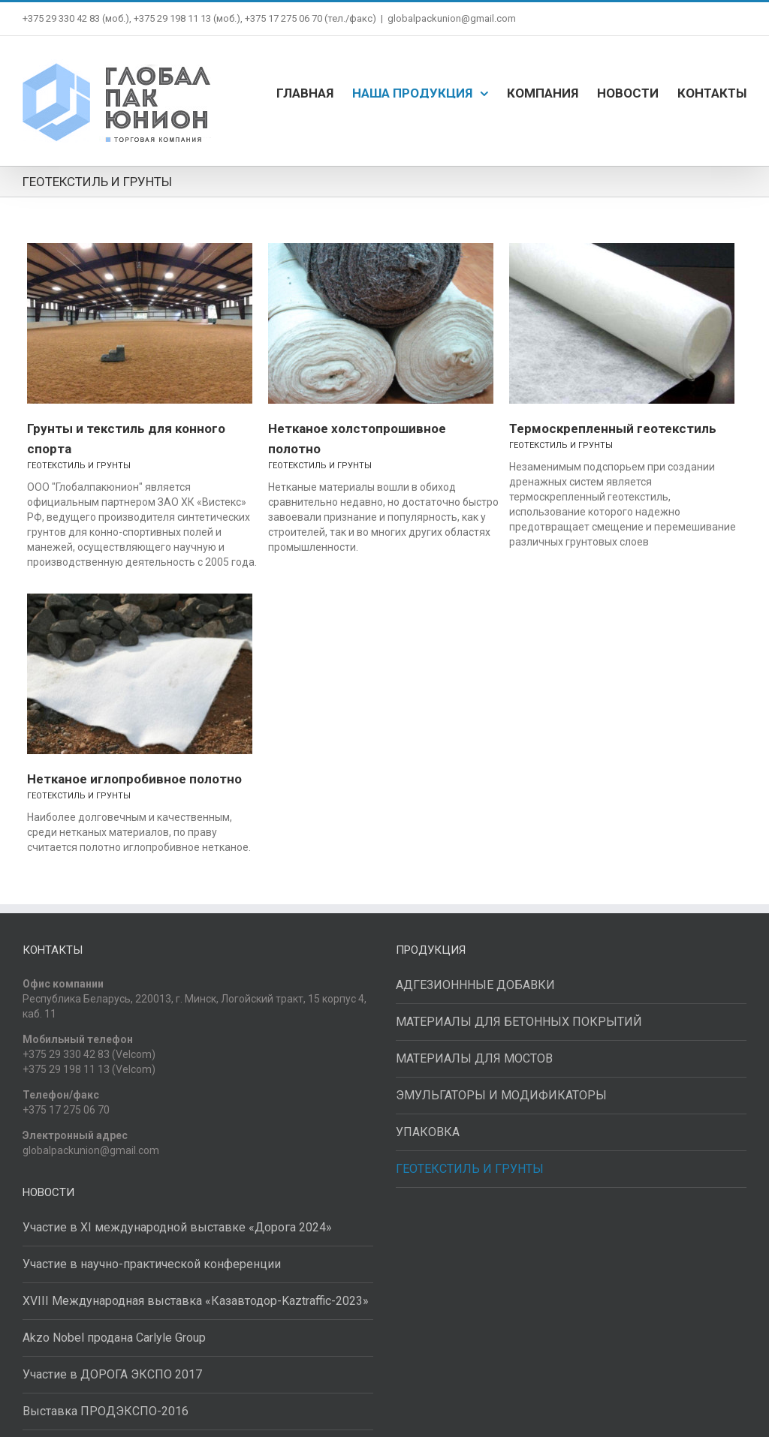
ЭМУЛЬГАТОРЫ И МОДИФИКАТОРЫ (501, 1095)
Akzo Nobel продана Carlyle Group (114, 1337)
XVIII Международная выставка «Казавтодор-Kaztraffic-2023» (196, 1301)
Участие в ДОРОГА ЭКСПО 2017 (112, 1374)
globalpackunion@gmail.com (452, 18)
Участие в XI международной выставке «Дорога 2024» (177, 1227)
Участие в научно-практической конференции (152, 1264)
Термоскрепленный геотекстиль (612, 428)
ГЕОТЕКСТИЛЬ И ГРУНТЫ (79, 465)
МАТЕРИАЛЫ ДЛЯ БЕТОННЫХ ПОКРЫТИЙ (519, 1022)
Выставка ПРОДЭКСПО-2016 (105, 1411)
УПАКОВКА (428, 1132)
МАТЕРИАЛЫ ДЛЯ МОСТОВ (474, 1058)
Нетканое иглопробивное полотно (134, 778)
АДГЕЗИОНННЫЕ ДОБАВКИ (475, 985)
